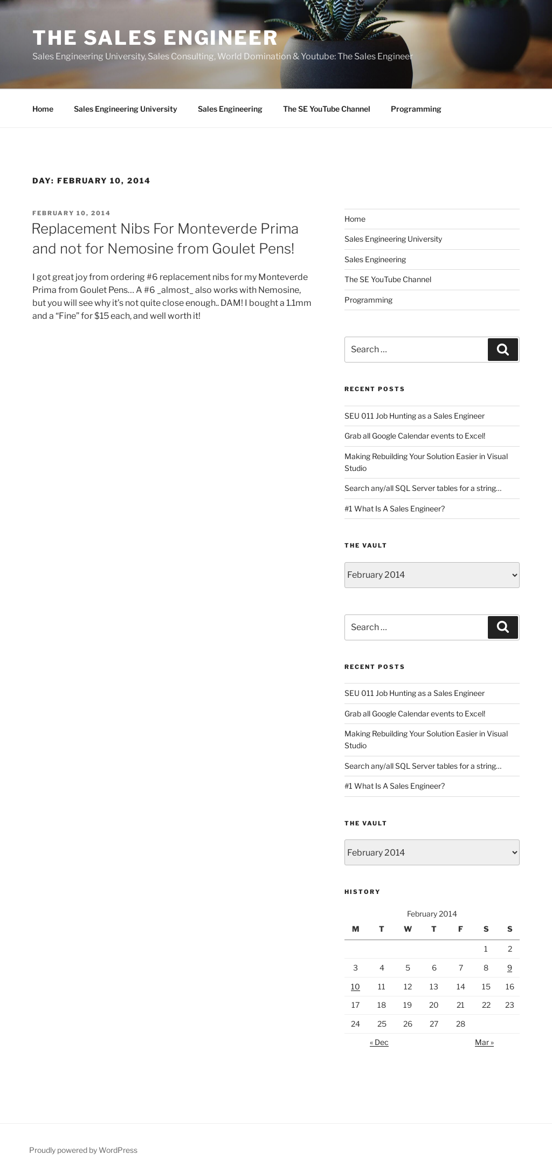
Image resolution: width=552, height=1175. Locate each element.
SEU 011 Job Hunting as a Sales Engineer (414, 415)
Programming (416, 108)
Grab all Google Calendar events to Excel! (414, 435)
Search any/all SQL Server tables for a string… (422, 488)
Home (42, 108)
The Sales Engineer (155, 38)
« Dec (379, 1042)
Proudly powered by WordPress (83, 1149)
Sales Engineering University (125, 108)
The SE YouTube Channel (326, 108)
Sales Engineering (230, 108)
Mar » (484, 1042)
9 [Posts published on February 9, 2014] (509, 967)
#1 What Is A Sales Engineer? (394, 508)
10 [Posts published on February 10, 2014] (355, 986)
